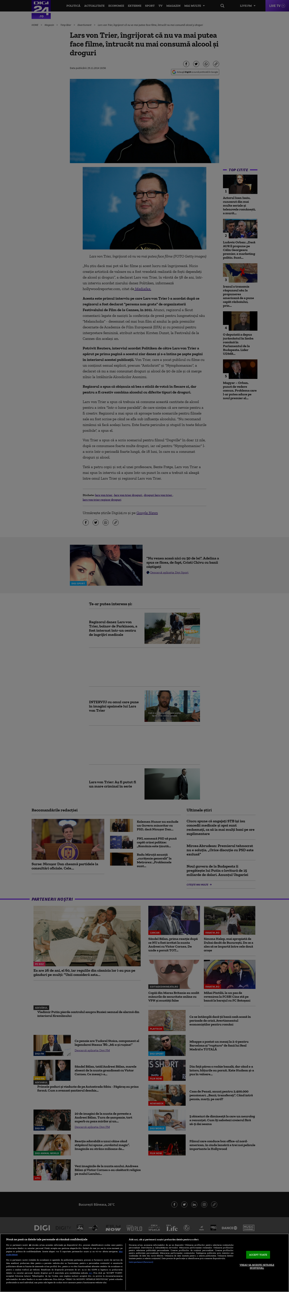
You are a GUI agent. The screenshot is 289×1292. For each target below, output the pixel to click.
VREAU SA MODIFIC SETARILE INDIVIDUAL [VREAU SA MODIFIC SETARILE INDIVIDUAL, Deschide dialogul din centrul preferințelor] (257, 1266)
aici (90, 1272)
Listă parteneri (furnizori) (141, 1262)
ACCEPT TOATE (258, 1254)
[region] (144, 1263)
